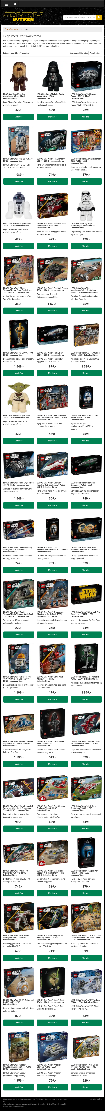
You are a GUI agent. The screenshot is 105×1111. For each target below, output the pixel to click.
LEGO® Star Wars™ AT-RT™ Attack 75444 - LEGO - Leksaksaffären (85, 1001)
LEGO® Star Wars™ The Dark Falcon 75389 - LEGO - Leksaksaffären (52, 289)
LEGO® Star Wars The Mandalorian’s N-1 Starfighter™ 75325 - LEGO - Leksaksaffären (84, 290)
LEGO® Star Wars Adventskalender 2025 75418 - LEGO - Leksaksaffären (86, 161)
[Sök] (99, 17)
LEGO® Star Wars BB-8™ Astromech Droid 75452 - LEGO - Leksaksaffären (18, 1002)
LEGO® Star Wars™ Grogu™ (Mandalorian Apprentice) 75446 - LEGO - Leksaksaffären (17, 1067)
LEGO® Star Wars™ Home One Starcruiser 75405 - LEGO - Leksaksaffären (84, 485)
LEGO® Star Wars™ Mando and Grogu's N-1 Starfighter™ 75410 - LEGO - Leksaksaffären (51, 873)
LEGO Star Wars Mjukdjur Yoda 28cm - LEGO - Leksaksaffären (16, 416)
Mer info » (18, 117)
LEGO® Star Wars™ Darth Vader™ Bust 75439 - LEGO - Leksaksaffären (51, 743)
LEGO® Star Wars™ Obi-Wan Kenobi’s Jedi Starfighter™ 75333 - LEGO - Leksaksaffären (51, 485)
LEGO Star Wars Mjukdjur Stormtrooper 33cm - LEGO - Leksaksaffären (83, 226)
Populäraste (95, 53)
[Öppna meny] (6, 4)
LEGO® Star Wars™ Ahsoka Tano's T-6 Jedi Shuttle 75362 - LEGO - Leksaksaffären (85, 743)
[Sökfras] (80, 17)
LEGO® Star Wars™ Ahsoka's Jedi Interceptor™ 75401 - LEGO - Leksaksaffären (51, 226)
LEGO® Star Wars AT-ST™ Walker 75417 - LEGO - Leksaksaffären (85, 678)
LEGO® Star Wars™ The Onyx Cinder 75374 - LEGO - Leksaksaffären (18, 484)
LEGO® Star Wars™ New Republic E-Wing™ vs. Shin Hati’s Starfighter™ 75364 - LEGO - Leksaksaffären (18, 808)
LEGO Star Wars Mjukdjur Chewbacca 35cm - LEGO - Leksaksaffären (14, 96)
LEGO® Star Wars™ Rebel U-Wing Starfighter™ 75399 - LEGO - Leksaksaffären (17, 549)
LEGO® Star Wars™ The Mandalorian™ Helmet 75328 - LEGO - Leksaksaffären (52, 549)
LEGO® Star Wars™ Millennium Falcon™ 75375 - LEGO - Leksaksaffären (84, 96)
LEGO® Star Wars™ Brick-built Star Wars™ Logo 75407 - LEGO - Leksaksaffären (85, 614)
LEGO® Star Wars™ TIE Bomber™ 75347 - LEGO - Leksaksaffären (51, 160)
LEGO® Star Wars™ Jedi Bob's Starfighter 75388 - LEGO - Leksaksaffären (83, 808)
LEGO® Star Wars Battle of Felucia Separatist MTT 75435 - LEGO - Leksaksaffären (18, 743)
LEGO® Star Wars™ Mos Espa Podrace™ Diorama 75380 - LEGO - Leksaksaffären (85, 549)
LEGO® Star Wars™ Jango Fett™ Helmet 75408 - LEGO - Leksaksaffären (84, 873)
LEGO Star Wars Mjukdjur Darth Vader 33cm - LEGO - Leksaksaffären (50, 96)
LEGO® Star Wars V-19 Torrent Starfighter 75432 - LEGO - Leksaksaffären (16, 937)
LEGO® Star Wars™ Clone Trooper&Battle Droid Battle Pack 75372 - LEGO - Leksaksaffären (17, 290)
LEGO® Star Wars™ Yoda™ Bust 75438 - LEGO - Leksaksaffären (50, 1001)
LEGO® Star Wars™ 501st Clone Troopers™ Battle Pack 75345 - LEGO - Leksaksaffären (84, 1067)
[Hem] (14, 4)
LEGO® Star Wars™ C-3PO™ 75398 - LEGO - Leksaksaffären (18, 354)
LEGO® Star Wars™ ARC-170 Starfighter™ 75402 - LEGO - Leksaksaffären (15, 873)
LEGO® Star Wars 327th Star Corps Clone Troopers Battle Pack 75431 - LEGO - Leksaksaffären (86, 937)
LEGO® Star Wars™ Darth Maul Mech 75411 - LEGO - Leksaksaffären (50, 679)
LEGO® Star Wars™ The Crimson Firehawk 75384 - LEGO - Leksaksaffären (51, 808)
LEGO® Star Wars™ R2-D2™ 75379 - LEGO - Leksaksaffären (18, 160)
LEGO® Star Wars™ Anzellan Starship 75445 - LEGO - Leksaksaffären (49, 1067)
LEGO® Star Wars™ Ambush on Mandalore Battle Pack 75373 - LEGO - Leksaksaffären (50, 614)
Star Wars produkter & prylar (23, 16)
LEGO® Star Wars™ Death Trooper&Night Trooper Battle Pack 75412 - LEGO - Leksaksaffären (18, 614)
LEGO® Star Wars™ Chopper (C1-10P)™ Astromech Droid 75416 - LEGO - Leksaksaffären (17, 679)
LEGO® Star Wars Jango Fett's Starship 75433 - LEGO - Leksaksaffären (50, 937)
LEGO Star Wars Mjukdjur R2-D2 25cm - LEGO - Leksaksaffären (17, 225)
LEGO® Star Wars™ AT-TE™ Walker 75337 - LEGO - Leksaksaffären (85, 354)
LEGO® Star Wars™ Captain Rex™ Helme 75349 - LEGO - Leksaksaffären (85, 417)
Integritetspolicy (96, 1099)
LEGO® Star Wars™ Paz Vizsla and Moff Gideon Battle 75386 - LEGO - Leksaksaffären (52, 417)
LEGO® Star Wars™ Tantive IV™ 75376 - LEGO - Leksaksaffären (50, 354)
